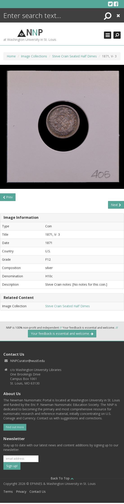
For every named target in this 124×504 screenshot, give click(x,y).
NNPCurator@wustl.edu (27, 361)
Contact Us (37, 491)
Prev (8, 197)
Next (116, 205)
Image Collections (34, 56)
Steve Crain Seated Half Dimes (74, 56)
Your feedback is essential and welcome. (62, 333)
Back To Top (62, 478)
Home (11, 56)
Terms (8, 491)
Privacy (21, 491)
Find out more (15, 427)
